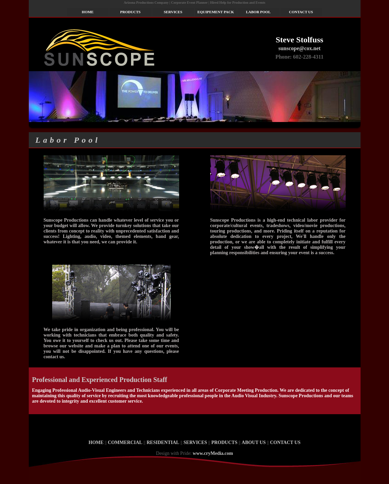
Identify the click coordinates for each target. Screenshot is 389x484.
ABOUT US (254, 442)
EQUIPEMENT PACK (215, 12)
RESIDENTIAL (163, 442)
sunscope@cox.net (299, 48)
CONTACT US (301, 12)
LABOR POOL (258, 12)
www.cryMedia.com (213, 453)
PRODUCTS (130, 12)
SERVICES (173, 12)
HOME (88, 12)
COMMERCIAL (125, 442)
